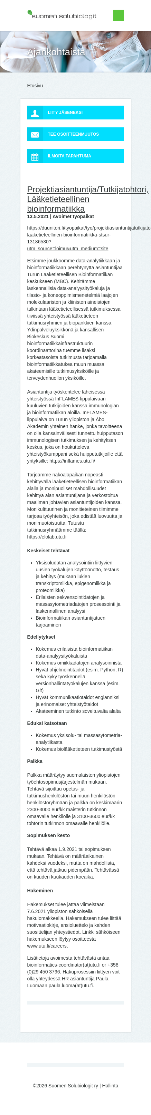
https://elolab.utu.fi (47, 537)
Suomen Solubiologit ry (52, 33)
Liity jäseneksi (55, 112)
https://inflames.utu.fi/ (72, 461)
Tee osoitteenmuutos (63, 134)
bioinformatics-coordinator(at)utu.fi (64, 965)
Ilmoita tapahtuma (59, 156)
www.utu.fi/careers (47, 946)
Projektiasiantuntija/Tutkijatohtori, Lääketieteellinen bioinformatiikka (88, 199)
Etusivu (35, 85)
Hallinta (110, 1085)
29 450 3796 (46, 972)
